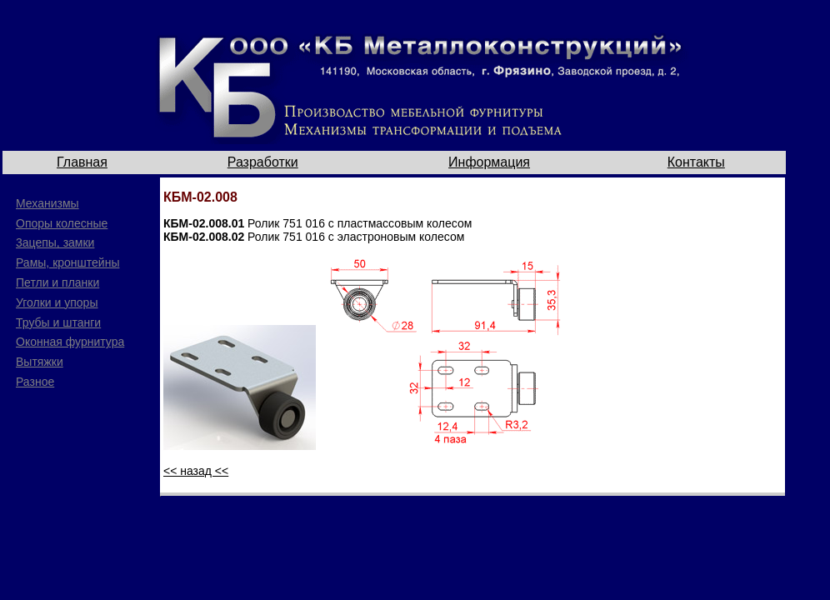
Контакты (696, 162)
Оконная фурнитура (70, 341)
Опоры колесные (62, 223)
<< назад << (195, 471)
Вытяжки (39, 361)
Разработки (263, 162)
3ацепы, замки (55, 242)
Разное (35, 381)
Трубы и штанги (58, 322)
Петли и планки (57, 282)
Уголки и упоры (57, 302)
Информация (489, 162)
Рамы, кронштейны (67, 262)
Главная (82, 162)
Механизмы (47, 203)
